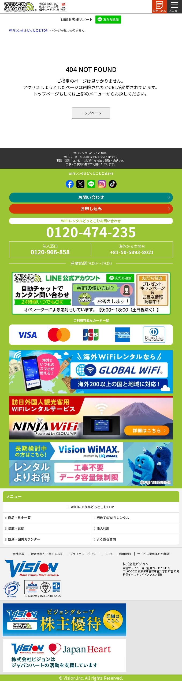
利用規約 (125, 554)
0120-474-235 (91, 231)
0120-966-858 (50, 251)
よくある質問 (106, 539)
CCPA (109, 554)
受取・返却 (16, 528)
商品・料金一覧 (19, 517)
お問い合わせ (91, 197)
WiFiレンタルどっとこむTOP (28, 30)
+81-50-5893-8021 (132, 251)
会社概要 (18, 554)
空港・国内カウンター (24, 539)
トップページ (91, 113)
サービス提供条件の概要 (153, 554)
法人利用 (102, 528)
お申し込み (91, 208)
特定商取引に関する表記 (47, 554)
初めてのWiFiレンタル (112, 517)
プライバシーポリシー (84, 554)
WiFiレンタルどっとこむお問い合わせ (91, 220)
